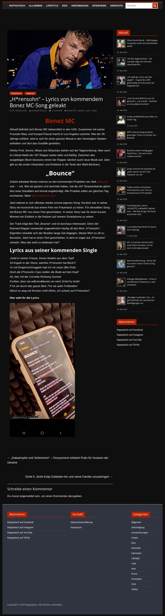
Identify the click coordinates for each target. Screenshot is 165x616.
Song (94, 111)
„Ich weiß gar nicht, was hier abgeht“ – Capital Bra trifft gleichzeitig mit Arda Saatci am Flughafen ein (140, 81)
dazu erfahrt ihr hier (43, 195)
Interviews (99, 5)
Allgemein (35, 5)
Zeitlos (134, 589)
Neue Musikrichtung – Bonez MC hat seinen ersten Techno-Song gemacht (141, 263)
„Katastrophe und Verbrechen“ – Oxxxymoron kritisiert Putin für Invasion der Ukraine (57, 460)
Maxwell (102, 181)
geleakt (81, 111)
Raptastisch (17, 5)
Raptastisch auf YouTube (129, 340)
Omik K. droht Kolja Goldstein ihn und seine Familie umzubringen (69, 476)
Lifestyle (52, 5)
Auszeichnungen (139, 532)
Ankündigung (79, 5)
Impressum (76, 527)
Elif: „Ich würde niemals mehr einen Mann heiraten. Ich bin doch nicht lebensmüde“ (140, 245)
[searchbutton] (154, 5)
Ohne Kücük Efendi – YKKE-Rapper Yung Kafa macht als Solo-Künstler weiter (142, 43)
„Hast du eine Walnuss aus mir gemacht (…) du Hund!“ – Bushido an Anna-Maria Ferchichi (142, 101)
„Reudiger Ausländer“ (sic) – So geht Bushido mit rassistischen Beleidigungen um (140, 300)
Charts (134, 537)
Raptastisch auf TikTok (128, 345)
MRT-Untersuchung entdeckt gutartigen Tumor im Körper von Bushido (141, 135)
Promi (134, 574)
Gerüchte (116, 5)
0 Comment (55, 111)
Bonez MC (71, 111)
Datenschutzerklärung (81, 522)
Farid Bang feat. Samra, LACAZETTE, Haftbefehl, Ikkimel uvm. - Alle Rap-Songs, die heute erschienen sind (141, 210)
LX (16, 186)
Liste (133, 563)
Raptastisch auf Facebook (130, 330)
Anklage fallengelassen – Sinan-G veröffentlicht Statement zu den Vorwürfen (141, 282)
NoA (133, 568)
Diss (65, 5)
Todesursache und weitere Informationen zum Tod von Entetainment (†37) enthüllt (139, 190)
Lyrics (88, 111)
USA (133, 584)
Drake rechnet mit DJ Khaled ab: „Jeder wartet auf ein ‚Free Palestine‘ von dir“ (141, 171)
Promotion (136, 579)
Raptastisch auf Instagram (130, 335)
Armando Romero (39, 111)
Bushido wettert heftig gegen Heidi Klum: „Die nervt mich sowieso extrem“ (140, 153)
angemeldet (27, 496)
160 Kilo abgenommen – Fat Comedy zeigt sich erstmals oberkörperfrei (139, 61)
